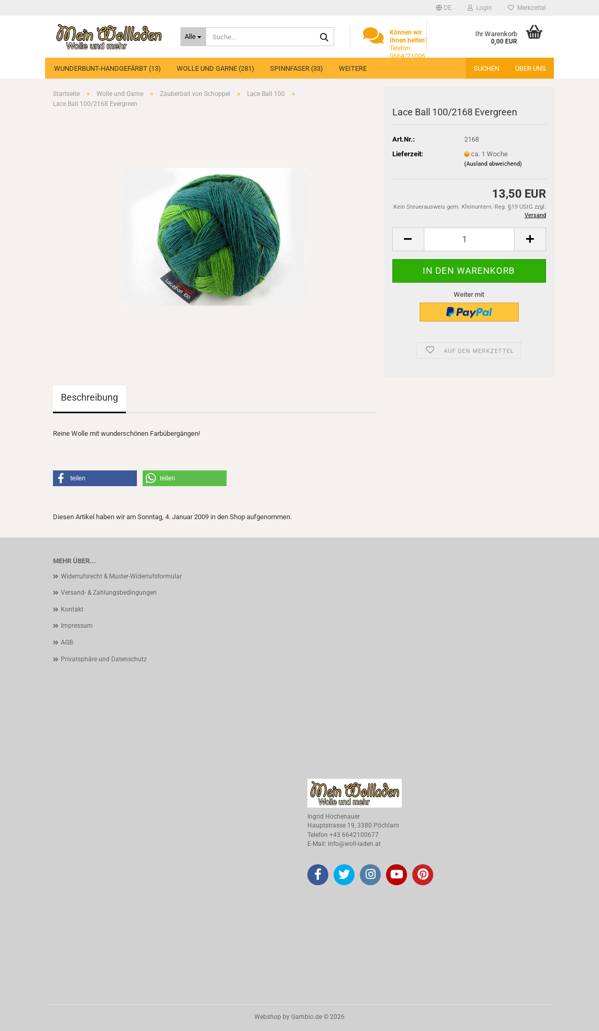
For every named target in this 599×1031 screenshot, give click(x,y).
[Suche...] (193, 36)
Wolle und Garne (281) (215, 68)
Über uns (530, 68)
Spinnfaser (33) (296, 68)
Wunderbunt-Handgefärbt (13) (107, 68)
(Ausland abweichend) (493, 163)
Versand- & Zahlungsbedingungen (109, 592)
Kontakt (72, 609)
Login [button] (479, 8)
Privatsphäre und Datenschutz (104, 659)
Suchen (486, 68)
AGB (67, 642)
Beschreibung (89, 397)
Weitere (353, 68)
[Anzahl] (469, 239)
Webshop (267, 1017)
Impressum (77, 625)
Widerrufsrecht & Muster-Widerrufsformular (121, 576)
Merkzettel (527, 8)
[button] (443, 8)
